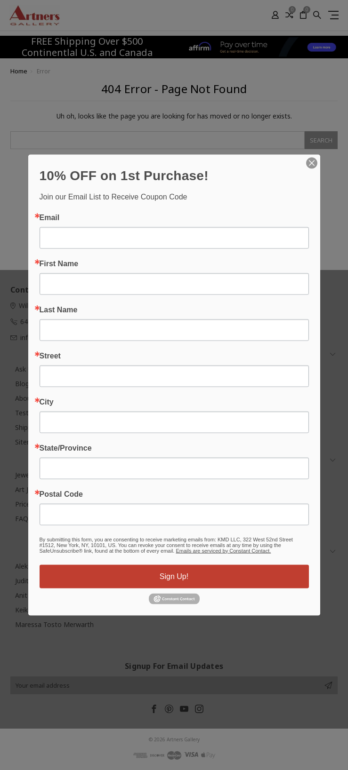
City (47, 401)
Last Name (59, 309)
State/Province (66, 448)
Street (50, 355)
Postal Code (61, 494)
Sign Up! (174, 576)
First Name (59, 263)
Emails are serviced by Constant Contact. (223, 550)
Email (50, 217)
